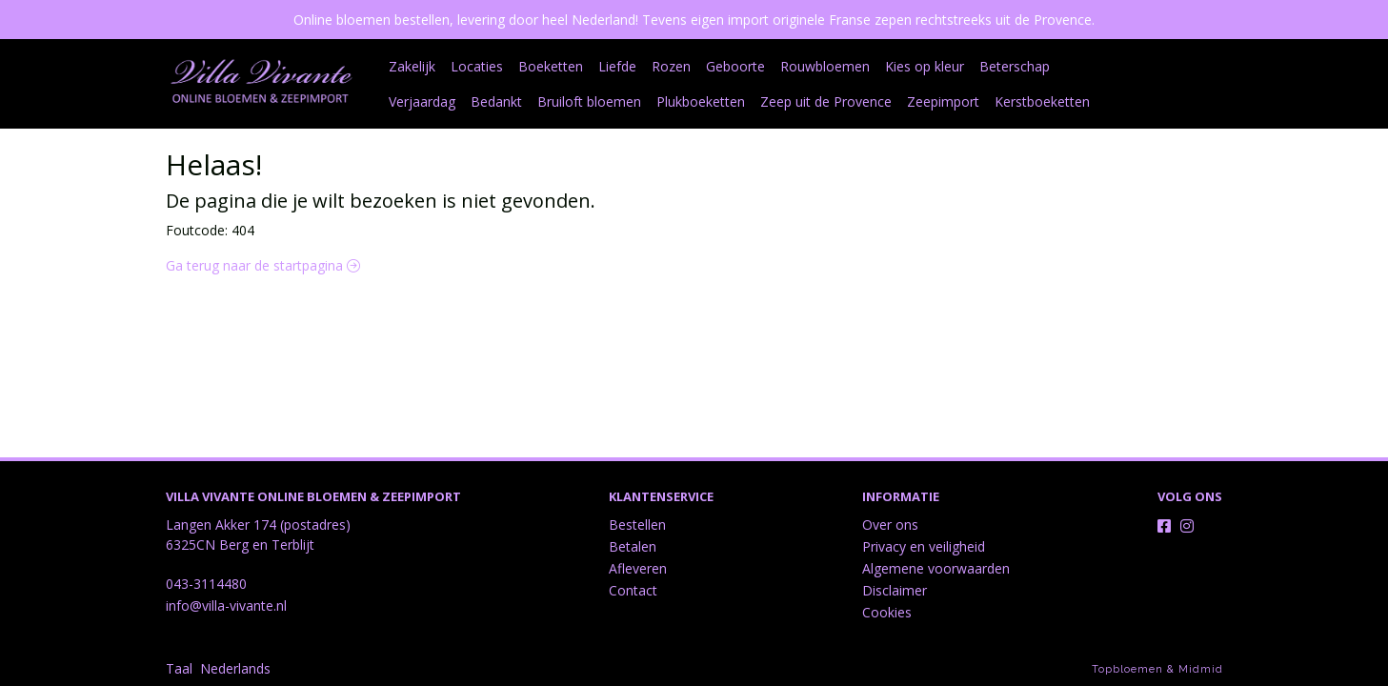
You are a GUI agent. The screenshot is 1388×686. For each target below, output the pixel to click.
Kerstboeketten (960, 101)
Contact (633, 590)
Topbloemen (1127, 669)
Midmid (1200, 669)
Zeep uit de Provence (744, 101)
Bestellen (637, 524)
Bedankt (414, 101)
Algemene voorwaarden (936, 568)
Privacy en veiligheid (923, 546)
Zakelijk (412, 66)
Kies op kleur (924, 66)
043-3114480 (206, 584)
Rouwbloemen (825, 66)
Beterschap (1014, 66)
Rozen (671, 66)
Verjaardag (1098, 66)
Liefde (617, 66)
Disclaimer (894, 590)
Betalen (632, 546)
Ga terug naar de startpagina (263, 265)
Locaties (477, 66)
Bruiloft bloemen (507, 101)
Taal (179, 668)
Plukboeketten (618, 101)
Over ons (890, 524)
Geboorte (735, 66)
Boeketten (550, 66)
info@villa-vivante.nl (226, 605)
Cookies (887, 612)
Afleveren (638, 568)
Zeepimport (861, 101)
